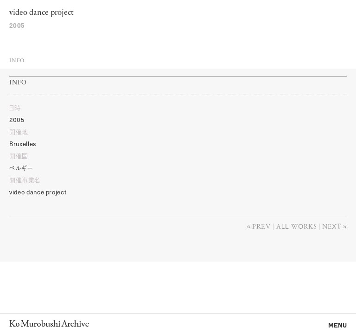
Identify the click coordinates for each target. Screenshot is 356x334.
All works (296, 225)
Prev (261, 225)
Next (331, 225)
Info (17, 61)
